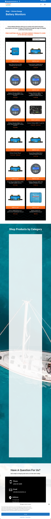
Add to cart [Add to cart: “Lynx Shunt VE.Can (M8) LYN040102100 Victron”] (15, 61)
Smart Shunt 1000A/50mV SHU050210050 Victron (36, 64)
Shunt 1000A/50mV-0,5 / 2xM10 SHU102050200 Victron (15, 211)
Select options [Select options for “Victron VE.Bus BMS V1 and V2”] (35, 120)
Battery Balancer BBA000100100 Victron (35, 211)
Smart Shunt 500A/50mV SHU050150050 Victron (35, 153)
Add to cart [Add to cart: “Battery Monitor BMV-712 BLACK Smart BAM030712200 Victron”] (15, 90)
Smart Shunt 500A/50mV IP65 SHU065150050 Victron (15, 182)
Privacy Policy (27, 517)
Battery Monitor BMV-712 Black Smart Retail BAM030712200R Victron (36, 94)
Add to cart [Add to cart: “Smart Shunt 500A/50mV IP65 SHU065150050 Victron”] (15, 179)
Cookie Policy (22, 517)
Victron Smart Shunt (15, 153)
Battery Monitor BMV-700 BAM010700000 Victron (36, 182)
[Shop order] (38, 39)
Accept (25, 514)
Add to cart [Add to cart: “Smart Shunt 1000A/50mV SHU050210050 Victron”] (35, 61)
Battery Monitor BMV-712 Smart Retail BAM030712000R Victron (15, 124)
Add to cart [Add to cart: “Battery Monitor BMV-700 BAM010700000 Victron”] (35, 179)
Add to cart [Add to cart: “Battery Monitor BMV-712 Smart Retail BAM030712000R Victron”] (15, 120)
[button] (49, 504)
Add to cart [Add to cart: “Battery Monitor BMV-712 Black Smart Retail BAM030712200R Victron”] (35, 90)
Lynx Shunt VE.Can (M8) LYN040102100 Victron (15, 64)
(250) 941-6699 (17, 484)
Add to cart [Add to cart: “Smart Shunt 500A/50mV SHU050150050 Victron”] (35, 150)
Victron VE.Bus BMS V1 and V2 (35, 123)
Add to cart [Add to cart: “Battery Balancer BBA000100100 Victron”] (35, 207)
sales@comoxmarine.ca (19, 492)
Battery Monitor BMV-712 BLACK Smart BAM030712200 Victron (15, 94)
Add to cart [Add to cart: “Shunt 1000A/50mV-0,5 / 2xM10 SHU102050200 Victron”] (15, 207)
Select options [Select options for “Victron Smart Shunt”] (15, 150)
